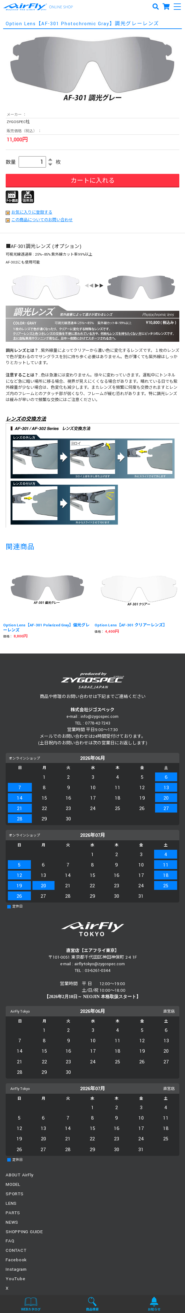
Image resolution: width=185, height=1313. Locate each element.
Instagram (16, 1269)
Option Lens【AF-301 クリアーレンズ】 (131, 625)
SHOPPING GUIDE (24, 1232)
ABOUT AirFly (20, 1175)
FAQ (10, 1241)
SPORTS (15, 1194)
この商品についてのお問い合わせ (42, 220)
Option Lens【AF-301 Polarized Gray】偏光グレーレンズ (46, 628)
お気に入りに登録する (31, 212)
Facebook (16, 1260)
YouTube (15, 1279)
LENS (11, 1203)
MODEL (13, 1184)
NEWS (12, 1222)
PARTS (13, 1213)
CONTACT (16, 1250)
